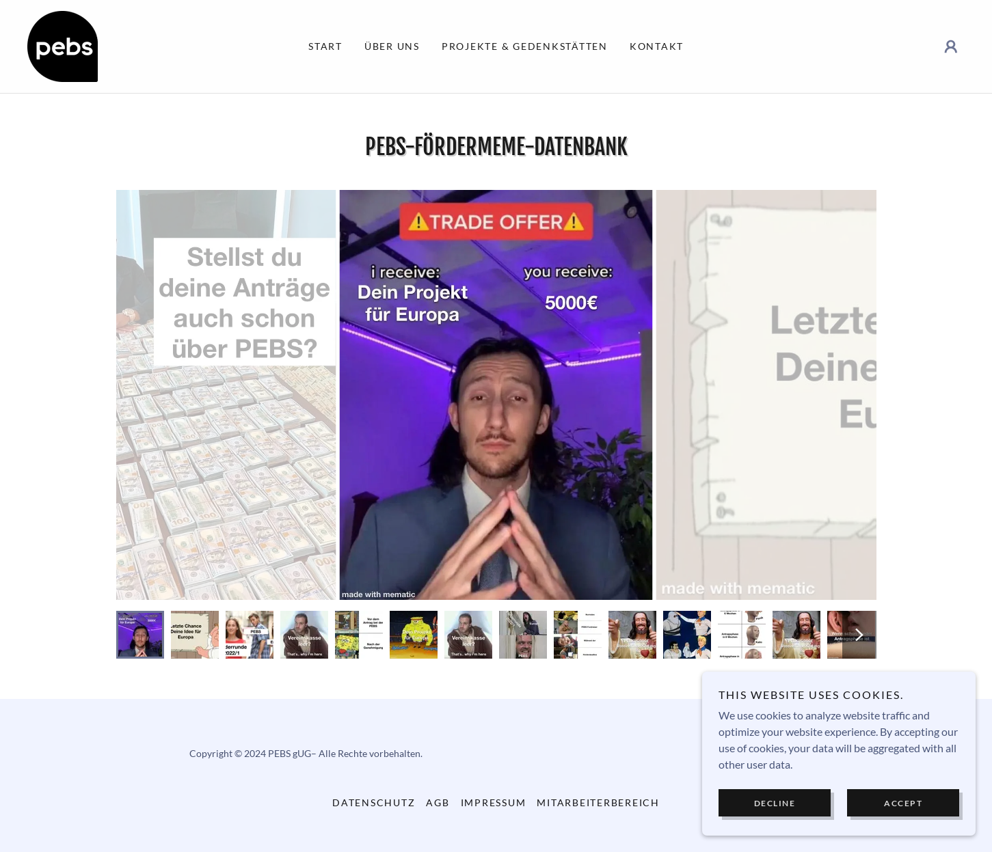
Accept (903, 803)
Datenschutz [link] (373, 802)
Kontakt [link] (657, 46)
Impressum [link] (493, 802)
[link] (62, 44)
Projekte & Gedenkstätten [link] (525, 46)
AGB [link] (437, 802)
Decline (775, 803)
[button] (951, 46)
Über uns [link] (392, 46)
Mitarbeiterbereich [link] (598, 802)
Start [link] (325, 46)
